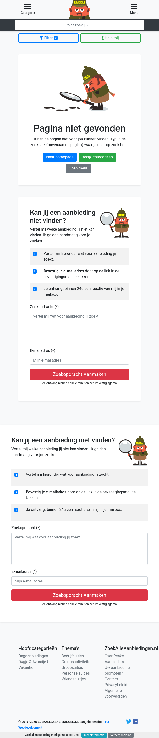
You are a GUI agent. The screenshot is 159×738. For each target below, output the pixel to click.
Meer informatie (94, 735)
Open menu (78, 168)
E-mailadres (42, 350)
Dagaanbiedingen (33, 656)
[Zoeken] (79, 25)
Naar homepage (60, 157)
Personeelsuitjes (76, 673)
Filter (48, 38)
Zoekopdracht (44, 307)
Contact (111, 679)
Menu (134, 9)
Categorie (28, 9)
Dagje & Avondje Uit (35, 661)
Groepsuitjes (72, 667)
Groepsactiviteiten (77, 661)
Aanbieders (114, 661)
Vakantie (25, 667)
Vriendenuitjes (74, 679)
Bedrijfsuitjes (73, 656)
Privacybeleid (116, 684)
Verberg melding (120, 735)
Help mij (110, 38)
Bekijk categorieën (97, 157)
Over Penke (114, 656)
